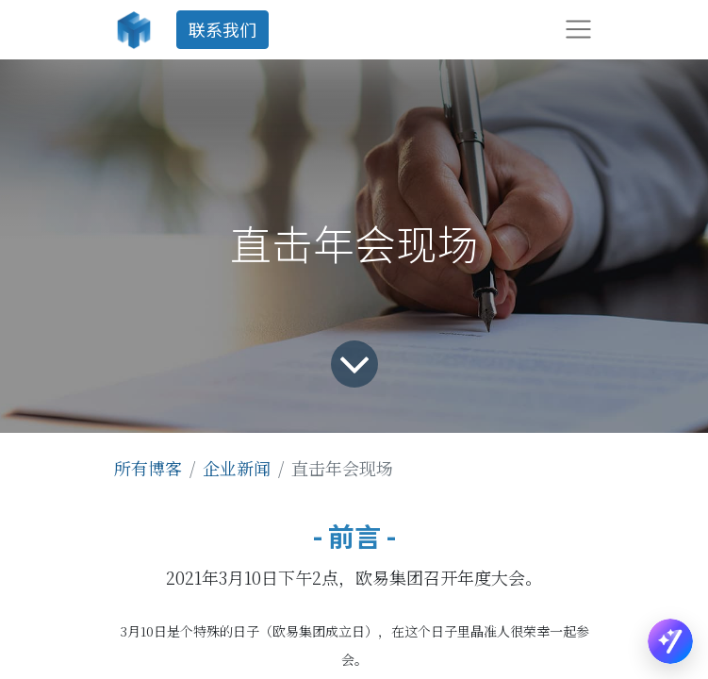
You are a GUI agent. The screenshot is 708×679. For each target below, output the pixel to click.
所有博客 (148, 467)
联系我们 (222, 29)
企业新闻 (237, 467)
